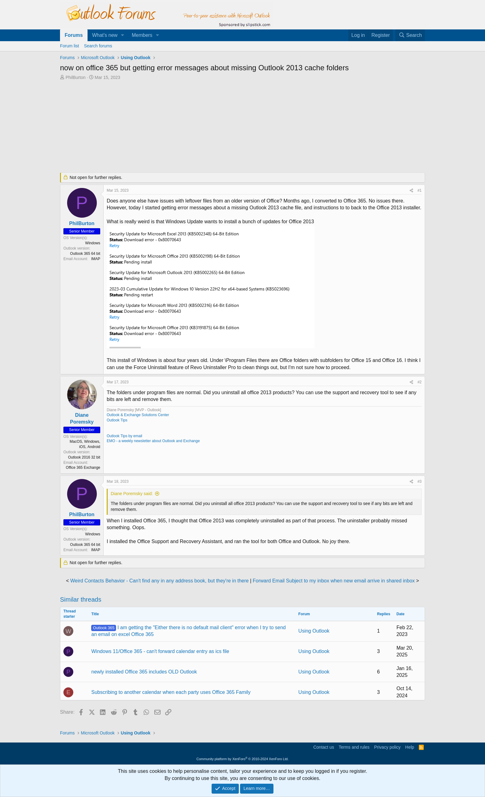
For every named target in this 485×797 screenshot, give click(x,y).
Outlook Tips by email (124, 436)
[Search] (410, 35)
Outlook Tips (117, 420)
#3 (420, 481)
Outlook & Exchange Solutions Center (138, 415)
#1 (420, 190)
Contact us (323, 747)
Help (409, 747)
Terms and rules (354, 747)
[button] (122, 35)
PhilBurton (76, 77)
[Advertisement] (210, 127)
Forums (74, 35)
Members (142, 35)
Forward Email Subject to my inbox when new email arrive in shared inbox (334, 580)
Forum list (69, 45)
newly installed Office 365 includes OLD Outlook (144, 671)
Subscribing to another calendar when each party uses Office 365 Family (171, 692)
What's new (105, 35)
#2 (420, 382)
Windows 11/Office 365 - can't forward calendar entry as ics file (160, 651)
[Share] (411, 190)
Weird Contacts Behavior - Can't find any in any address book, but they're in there (159, 580)
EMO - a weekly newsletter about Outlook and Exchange (153, 441)
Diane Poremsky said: (132, 493)
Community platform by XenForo (242, 759)
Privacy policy (387, 747)
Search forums (98, 45)
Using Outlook (314, 631)
